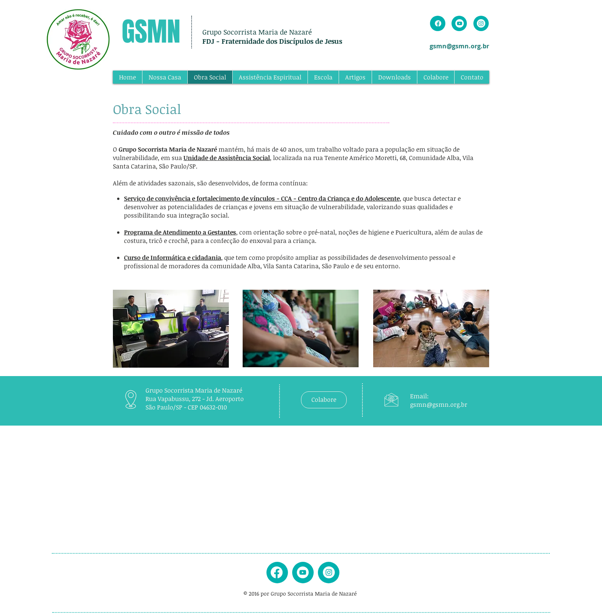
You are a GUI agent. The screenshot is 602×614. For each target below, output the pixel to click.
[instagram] (329, 572)
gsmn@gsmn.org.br (459, 46)
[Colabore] (324, 399)
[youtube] (303, 572)
